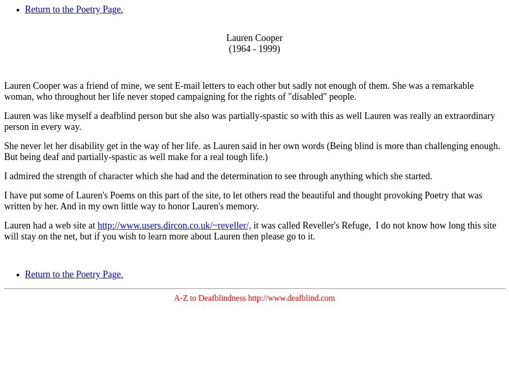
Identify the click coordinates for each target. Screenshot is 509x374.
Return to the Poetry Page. (74, 9)
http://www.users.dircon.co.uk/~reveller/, (174, 225)
